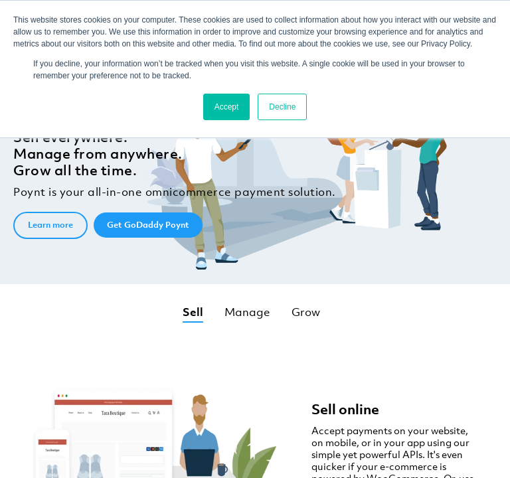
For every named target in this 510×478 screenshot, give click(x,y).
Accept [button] (226, 107)
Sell (193, 312)
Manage (247, 312)
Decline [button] (282, 107)
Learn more (50, 224)
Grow (306, 312)
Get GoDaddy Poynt (148, 224)
